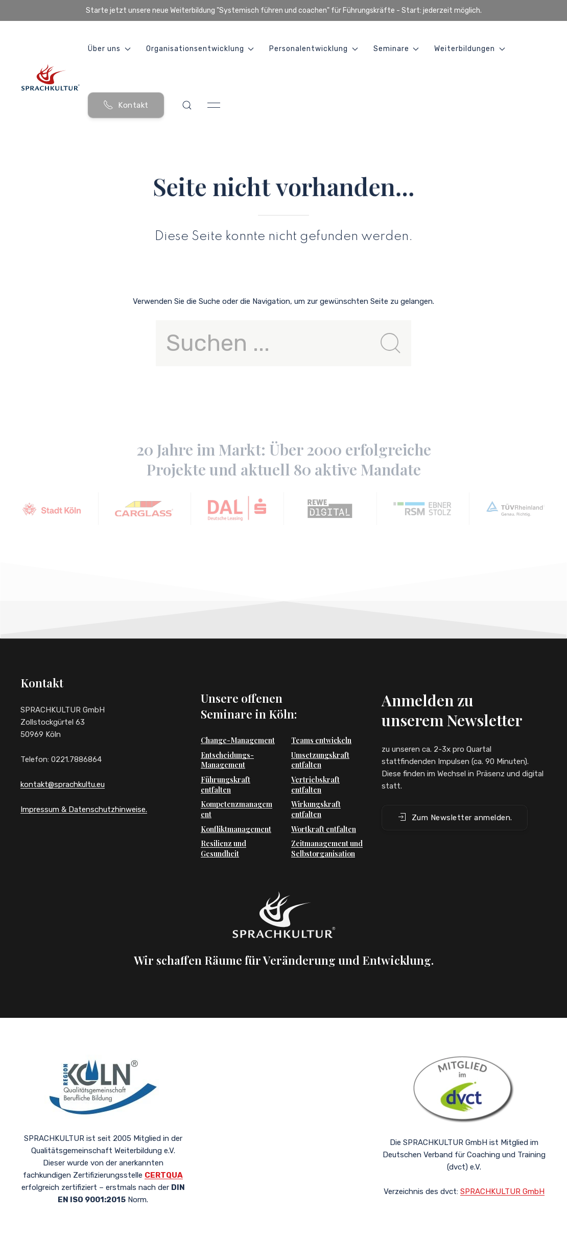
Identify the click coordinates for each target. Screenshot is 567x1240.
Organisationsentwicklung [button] (200, 48)
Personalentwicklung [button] (313, 48)
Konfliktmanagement (236, 814)
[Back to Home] (50, 77)
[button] (187, 105)
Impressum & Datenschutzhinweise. (83, 809)
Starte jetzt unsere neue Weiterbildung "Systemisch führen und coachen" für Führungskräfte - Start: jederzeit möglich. (284, 10)
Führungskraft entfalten (225, 769)
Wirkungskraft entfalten (316, 794)
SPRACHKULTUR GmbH (502, 1176)
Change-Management (238, 725)
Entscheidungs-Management (227, 745)
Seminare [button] (396, 48)
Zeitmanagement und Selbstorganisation (327, 833)
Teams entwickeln (321, 725)
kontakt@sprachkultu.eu (62, 784)
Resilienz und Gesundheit (223, 833)
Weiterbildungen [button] (469, 48)
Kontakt (126, 105)
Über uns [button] (109, 48)
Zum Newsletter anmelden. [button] (454, 802)
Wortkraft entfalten (323, 814)
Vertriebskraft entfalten (315, 769)
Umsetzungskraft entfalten (320, 745)
